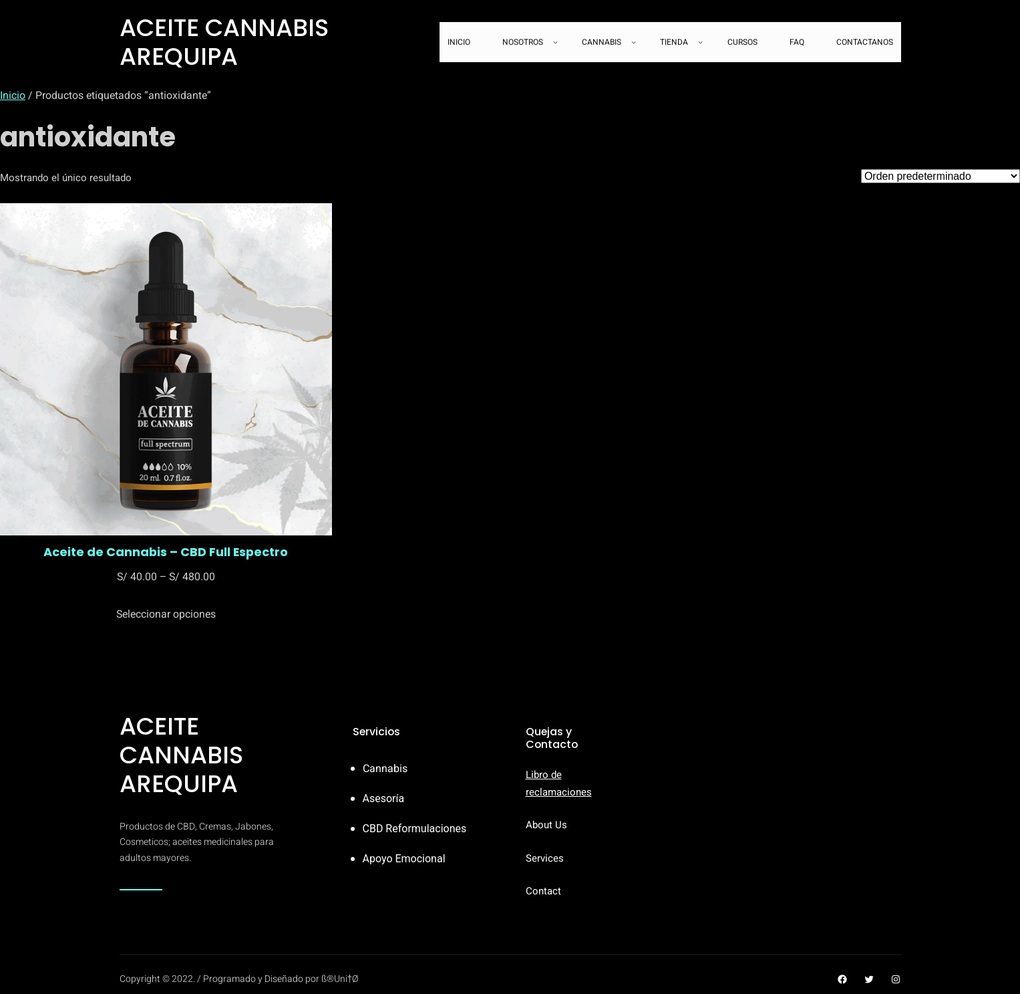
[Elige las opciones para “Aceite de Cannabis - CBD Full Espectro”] (166, 614)
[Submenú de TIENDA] (700, 42)
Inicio (12, 96)
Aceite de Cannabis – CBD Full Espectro (165, 551)
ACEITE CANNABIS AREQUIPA (224, 42)
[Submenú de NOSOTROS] (555, 42)
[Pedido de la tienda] (940, 176)
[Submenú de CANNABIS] (633, 42)
